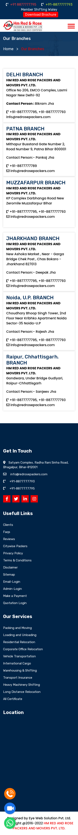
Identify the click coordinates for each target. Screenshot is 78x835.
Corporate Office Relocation (23, 649)
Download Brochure (40, 15)
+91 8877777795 (21, 4)
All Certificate (12, 699)
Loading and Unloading (19, 635)
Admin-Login (12, 589)
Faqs (6, 532)
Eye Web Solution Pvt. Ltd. (50, 818)
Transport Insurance (17, 677)
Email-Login (11, 582)
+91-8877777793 (56, 4)
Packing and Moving (17, 628)
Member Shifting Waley (39, 9)
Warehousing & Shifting (20, 670)
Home (8, 49)
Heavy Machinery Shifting (21, 685)
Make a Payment (15, 596)
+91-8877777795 (22, 488)
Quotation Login (15, 603)
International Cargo (17, 663)
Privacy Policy (13, 553)
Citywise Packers (15, 546)
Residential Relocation (19, 642)
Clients (8, 525)
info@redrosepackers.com (28, 117)
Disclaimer (10, 567)
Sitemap (9, 574)
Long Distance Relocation (22, 692)
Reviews (9, 539)
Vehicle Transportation (19, 656)
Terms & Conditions (17, 560)
